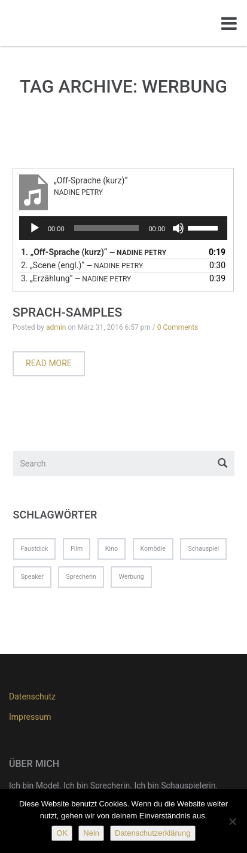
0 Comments (178, 327)
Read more (49, 363)
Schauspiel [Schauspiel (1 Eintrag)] (203, 549)
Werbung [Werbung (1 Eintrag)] (131, 577)
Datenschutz (32, 696)
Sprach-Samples (67, 312)
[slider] (106, 228)
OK (62, 833)
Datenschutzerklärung (152, 833)
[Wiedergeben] (35, 228)
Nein (91, 833)
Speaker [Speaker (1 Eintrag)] (32, 577)
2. (82, 265)
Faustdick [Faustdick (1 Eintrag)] (34, 549)
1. (93, 252)
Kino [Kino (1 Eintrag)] (111, 549)
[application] (123, 228)
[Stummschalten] (178, 228)
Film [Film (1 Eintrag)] (77, 549)
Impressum (30, 717)
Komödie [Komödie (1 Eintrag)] (153, 549)
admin (56, 327)
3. (76, 278)
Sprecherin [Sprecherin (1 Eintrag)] (81, 577)
